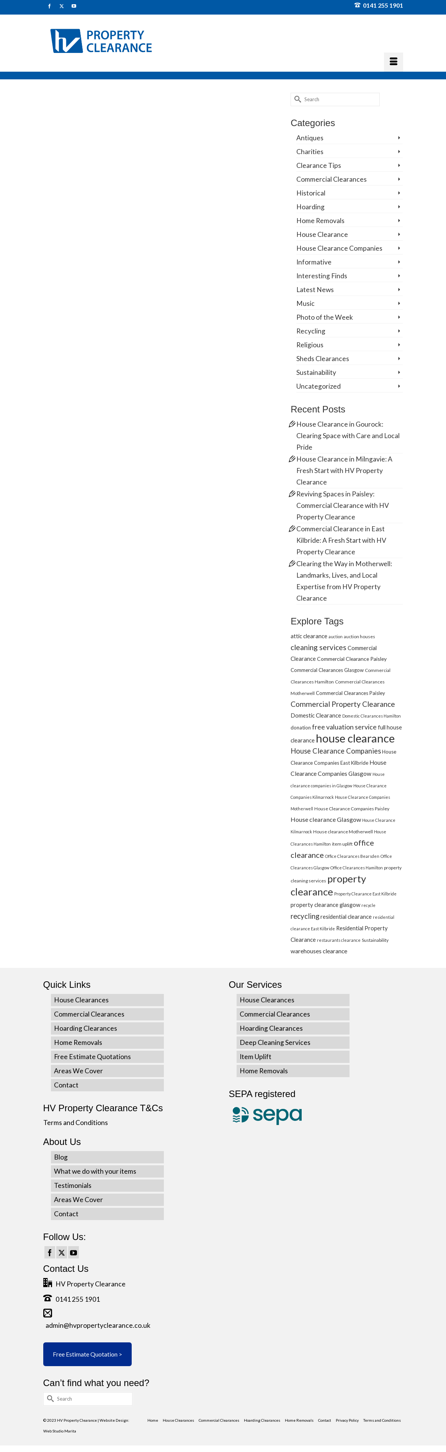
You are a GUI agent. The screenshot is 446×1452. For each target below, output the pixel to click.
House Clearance (322, 234)
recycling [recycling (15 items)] (305, 916)
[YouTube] (73, 1252)
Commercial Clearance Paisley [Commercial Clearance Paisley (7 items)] (352, 658)
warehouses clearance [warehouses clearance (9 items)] (319, 951)
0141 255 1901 (379, 5)
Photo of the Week (324, 317)
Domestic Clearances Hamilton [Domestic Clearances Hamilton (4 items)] (371, 715)
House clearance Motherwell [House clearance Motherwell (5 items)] (343, 831)
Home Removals (320, 221)
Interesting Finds (321, 276)
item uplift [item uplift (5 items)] (342, 844)
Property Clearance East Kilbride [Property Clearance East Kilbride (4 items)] (365, 893)
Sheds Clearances (322, 359)
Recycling (310, 331)
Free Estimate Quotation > (87, 1354)
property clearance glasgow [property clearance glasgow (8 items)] (325, 904)
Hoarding (310, 207)
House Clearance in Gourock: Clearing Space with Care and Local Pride (348, 435)
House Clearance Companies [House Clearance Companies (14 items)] (336, 751)
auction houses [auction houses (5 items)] (359, 636)
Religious (309, 345)
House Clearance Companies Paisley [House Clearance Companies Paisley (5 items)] (351, 808)
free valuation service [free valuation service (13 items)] (344, 727)
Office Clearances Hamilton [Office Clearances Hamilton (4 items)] (356, 867)
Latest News (315, 290)
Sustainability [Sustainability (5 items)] (375, 940)
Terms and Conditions (75, 1123)
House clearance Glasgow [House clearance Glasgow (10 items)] (326, 819)
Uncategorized (318, 386)
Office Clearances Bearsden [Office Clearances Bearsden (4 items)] (352, 856)
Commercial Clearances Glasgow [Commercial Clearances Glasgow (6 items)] (327, 670)
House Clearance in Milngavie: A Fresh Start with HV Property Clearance (344, 470)
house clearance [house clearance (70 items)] (355, 738)
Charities (309, 152)
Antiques (309, 138)
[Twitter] (61, 1252)
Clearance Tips (318, 165)
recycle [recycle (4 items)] (368, 905)
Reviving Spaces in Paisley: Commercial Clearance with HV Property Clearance (342, 505)
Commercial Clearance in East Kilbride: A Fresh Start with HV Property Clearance (341, 540)
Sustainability (316, 372)
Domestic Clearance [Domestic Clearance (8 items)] (316, 715)
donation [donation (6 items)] (301, 727)
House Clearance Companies (339, 248)
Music (305, 303)
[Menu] (393, 62)
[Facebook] (49, 1252)
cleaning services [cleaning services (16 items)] (318, 647)
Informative (314, 262)
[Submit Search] (296, 99)
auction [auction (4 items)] (335, 636)
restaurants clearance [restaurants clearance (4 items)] (339, 940)
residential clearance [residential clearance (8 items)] (346, 916)
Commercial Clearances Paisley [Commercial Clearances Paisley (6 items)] (350, 693)
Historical (310, 193)
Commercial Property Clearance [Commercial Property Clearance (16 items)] (343, 704)
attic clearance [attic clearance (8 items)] (309, 635)
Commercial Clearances (331, 179)
